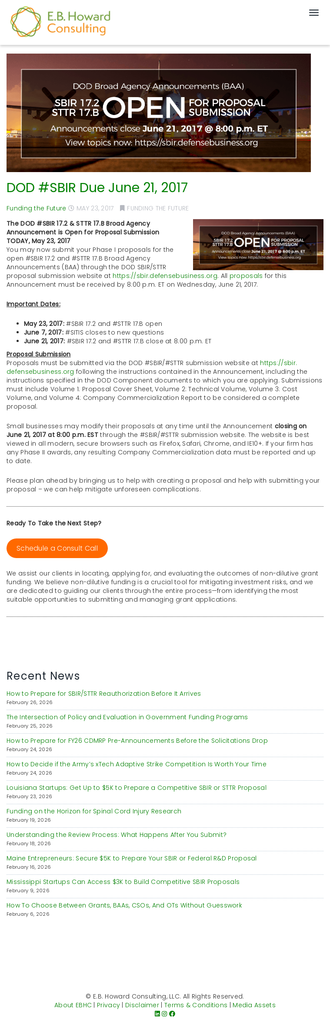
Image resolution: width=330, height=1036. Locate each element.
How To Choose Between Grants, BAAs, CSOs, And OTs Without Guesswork (124, 905)
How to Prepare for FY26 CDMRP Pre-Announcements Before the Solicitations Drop (137, 740)
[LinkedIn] (157, 1013)
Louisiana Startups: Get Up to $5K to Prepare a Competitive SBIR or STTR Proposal (137, 787)
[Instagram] (164, 1013)
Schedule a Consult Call (57, 548)
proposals (246, 275)
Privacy (108, 1005)
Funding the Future (36, 208)
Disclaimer (142, 1005)
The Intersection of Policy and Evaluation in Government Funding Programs (127, 717)
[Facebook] (172, 1013)
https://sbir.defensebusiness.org (165, 275)
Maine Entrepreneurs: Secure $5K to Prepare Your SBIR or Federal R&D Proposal (132, 858)
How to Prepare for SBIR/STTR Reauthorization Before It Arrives (104, 693)
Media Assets (254, 1005)
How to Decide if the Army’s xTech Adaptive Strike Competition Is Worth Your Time (137, 764)
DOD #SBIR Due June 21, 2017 (97, 188)
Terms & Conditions (195, 1005)
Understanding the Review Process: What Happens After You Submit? (117, 834)
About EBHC (73, 1005)
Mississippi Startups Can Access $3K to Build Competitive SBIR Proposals (123, 881)
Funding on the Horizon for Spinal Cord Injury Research (94, 811)
